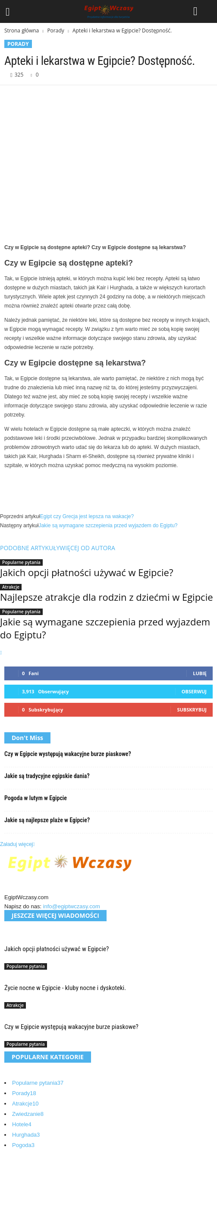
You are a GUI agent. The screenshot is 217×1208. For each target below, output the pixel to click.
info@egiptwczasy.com (71, 906)
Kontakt (21, 1187)
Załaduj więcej (17, 844)
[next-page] (1, 653)
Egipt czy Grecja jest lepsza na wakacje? (87, 516)
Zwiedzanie (28, 1114)
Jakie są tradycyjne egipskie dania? (47, 775)
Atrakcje (10, 587)
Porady (55, 30)
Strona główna (21, 30)
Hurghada (26, 1134)
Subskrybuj (192, 709)
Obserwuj (194, 691)
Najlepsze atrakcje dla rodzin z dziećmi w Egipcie (106, 596)
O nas (19, 1166)
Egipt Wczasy (47, 1203)
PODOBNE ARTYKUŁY (30, 548)
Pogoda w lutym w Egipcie (35, 798)
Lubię (200, 673)
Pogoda (23, 1145)
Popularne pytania (21, 562)
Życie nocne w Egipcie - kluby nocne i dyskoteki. (65, 988)
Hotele (21, 1124)
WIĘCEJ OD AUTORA (87, 548)
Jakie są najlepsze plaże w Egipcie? (47, 820)
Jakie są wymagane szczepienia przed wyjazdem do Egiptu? (107, 525)
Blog (17, 1177)
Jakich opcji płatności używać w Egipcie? (86, 572)
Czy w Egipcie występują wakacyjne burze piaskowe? (67, 753)
